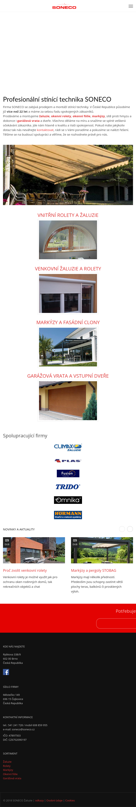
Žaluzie (7, 761)
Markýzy (8, 770)
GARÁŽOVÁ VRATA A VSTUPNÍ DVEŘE (68, 375)
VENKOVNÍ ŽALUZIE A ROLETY (68, 268)
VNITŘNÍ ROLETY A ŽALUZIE (68, 215)
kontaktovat (45, 130)
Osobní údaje (54, 800)
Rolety (7, 766)
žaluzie (44, 116)
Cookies (70, 800)
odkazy (39, 800)
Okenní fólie (10, 774)
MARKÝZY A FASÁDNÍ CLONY (68, 322)
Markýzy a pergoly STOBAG (93, 570)
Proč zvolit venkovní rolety (25, 570)
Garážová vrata (12, 778)
